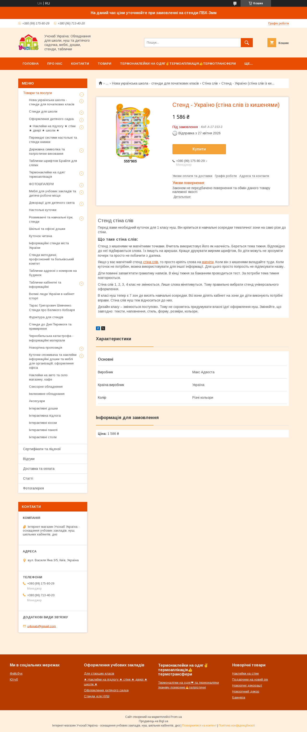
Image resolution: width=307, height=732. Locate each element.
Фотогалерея (33, 488)
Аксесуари (37, 401)
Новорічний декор (245, 691)
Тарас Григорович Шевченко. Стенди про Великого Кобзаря (52, 308)
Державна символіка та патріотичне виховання (47, 151)
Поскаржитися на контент (199, 725)
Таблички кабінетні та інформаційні (45, 285)
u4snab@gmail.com (41, 626)
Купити (199, 149)
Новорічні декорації (247, 685)
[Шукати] (247, 42)
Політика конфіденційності (236, 725)
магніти (207, 262)
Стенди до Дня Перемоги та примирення (50, 326)
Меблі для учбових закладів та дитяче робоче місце (52, 193)
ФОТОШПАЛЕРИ (41, 184)
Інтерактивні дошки (43, 408)
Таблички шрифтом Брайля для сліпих (53, 163)
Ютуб (14, 679)
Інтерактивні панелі (43, 430)
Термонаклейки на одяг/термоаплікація (47, 174)
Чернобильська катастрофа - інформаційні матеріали (51, 338)
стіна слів (150, 262)
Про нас (54, 63)
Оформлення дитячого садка (51, 119)
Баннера (238, 697)
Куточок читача (40, 236)
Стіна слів (210, 83)
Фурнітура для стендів (46, 317)
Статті (28, 478)
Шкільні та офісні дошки (47, 229)
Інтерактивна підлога (45, 415)
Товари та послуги (37, 93)
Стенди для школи (43, 111)
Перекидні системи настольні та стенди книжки (53, 140)
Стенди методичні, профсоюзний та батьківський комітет (51, 259)
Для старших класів (99, 673)
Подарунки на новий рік (250, 679)
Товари (104, 63)
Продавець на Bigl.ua (153, 721)
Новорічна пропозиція (45, 347)
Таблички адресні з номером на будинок (53, 273)
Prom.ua (176, 717)
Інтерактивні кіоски (43, 423)
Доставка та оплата (38, 469)
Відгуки (29, 459)
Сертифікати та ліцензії (42, 449)
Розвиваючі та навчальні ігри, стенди (51, 219)
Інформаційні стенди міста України (49, 245)
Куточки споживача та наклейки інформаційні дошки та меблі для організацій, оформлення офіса (53, 361)
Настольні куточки (42, 210)
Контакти (80, 63)
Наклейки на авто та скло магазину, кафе (48, 377)
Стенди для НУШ (96, 696)
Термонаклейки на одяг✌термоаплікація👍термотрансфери (178, 63)
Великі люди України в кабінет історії (51, 296)
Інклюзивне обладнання (47, 394)
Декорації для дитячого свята (52, 202)
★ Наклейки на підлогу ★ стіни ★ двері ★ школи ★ (52, 128)
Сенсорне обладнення (46, 386)
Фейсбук (16, 673)
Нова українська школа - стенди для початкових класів (155, 83)
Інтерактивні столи (43, 437)
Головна (31, 63)
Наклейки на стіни (245, 673)
